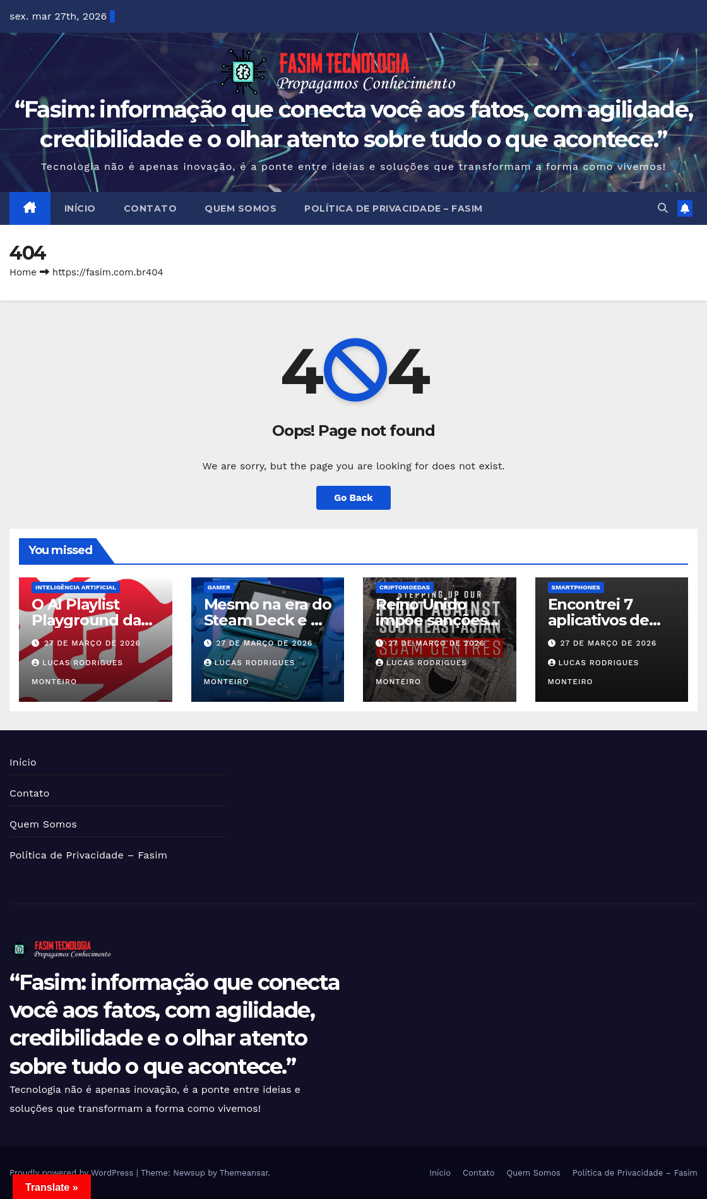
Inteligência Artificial (75, 587)
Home (23, 272)
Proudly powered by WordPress (72, 1173)
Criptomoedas (404, 587)
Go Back (353, 497)
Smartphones (576, 587)
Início (80, 208)
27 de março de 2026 (92, 643)
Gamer (219, 587)
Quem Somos (240, 208)
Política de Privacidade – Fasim (393, 208)
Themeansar (244, 1173)
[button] (663, 208)
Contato (150, 208)
